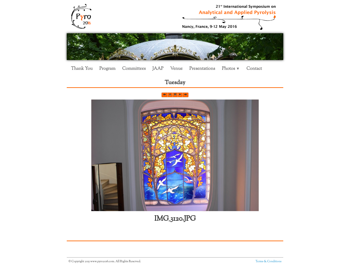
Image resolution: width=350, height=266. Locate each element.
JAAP (158, 69)
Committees (134, 69)
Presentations (202, 69)
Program (107, 69)
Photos (231, 69)
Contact (254, 69)
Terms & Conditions (268, 262)
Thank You (82, 69)
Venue (176, 69)
